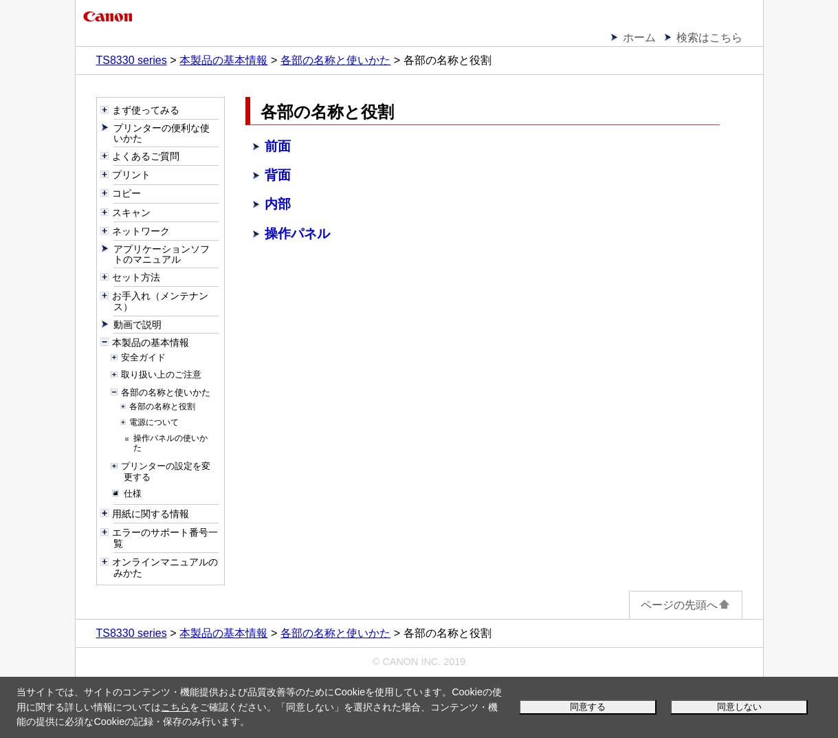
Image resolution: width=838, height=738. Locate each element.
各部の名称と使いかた (335, 60)
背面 (278, 175)
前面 (278, 146)
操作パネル (297, 233)
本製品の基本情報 (223, 60)
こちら (175, 707)
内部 (278, 204)
